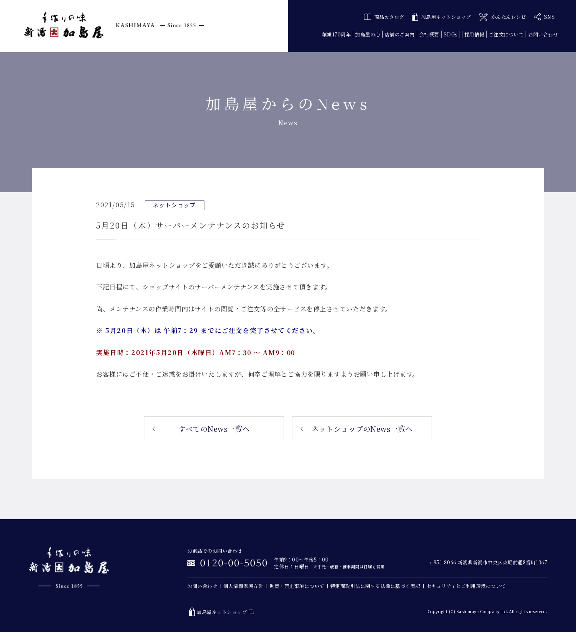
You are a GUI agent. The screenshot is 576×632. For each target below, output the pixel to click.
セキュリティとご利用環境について (466, 585)
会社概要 (429, 34)
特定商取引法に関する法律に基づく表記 (375, 585)
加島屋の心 (367, 34)
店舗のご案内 (400, 34)
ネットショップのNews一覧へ (362, 428)
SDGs (451, 34)
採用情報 (474, 34)
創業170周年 (336, 34)
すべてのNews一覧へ (214, 428)
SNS (544, 16)
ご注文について (506, 34)
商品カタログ (384, 16)
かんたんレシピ (502, 17)
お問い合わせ (543, 34)
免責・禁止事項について (296, 585)
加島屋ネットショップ (441, 17)
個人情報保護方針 (243, 585)
